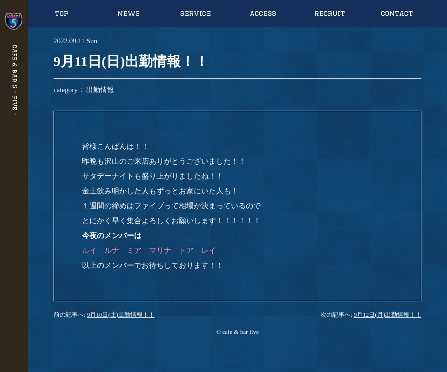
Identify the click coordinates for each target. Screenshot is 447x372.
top (61, 13)
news (128, 13)
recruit (329, 13)
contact (397, 13)
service (195, 13)
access (263, 13)
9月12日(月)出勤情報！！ (387, 314)
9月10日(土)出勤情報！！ (121, 314)
